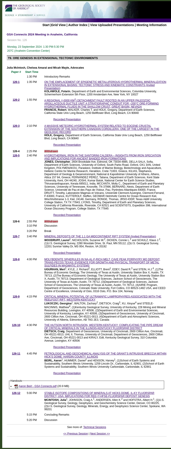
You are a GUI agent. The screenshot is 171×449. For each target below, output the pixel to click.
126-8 (16, 259)
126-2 (16, 99)
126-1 (16, 82)
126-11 (16, 353)
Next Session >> (100, 433)
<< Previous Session (75, 433)
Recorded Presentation (67, 119)
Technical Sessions (94, 427)
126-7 (16, 236)
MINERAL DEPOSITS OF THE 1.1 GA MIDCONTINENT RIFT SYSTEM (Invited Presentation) (100, 236)
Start (45, 25)
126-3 (16, 125)
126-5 (16, 155)
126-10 (16, 325)
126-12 (16, 393)
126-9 (16, 296)
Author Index (78, 25)
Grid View (58, 25)
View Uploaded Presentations (112, 25)
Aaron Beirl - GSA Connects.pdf (38, 386)
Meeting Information (152, 25)
